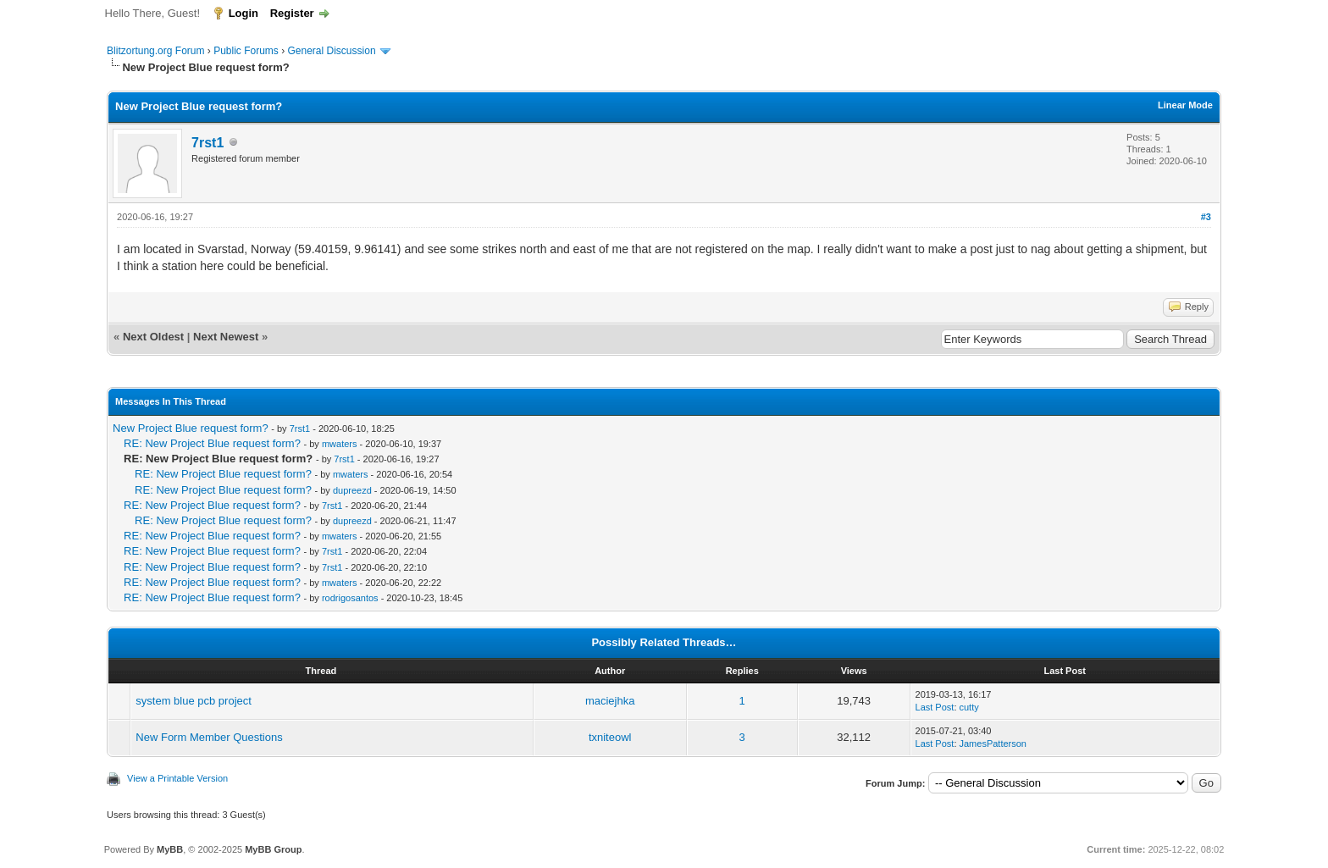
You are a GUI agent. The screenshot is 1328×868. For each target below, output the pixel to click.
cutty (969, 707)
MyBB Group (273, 849)
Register (292, 13)
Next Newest (225, 336)
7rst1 (207, 142)
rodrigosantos (350, 598)
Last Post (935, 707)
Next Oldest (153, 336)
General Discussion (332, 51)
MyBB (170, 849)
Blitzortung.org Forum (155, 51)
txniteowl (610, 737)
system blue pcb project (194, 700)
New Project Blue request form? (190, 428)
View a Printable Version (177, 778)
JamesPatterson (993, 743)
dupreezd (352, 490)
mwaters (339, 444)
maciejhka (610, 700)
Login (243, 13)
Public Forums (246, 51)
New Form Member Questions (209, 737)
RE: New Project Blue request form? (212, 443)
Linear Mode (1185, 105)
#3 (1206, 217)
